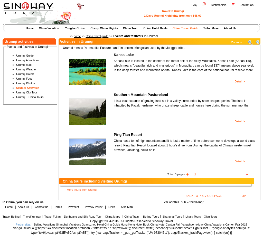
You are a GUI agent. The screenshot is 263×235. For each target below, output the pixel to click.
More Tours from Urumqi (82, 189)
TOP (243, 195)
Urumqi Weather (26, 69)
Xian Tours (211, 216)
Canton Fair (173, 224)
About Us (230, 28)
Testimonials (219, 4)
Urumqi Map (24, 64)
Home (30, 28)
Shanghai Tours (172, 216)
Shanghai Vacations (68, 224)
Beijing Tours (151, 216)
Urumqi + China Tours (29, 97)
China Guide (112, 224)
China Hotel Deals (156, 28)
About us (23, 206)
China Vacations (214, 224)
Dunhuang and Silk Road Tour (83, 216)
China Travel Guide (185, 28)
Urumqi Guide (25, 55)
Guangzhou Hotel (93, 224)
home (77, 36)
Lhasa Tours (193, 216)
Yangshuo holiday (192, 224)
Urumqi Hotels (25, 74)
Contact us (41, 206)
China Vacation (49, 28)
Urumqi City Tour (26, 92)
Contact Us (247, 4)
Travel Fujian (52, 216)
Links (111, 206)
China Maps (112, 216)
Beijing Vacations (44, 224)
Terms (58, 206)
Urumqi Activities (27, 87)
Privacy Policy (93, 206)
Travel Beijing (11, 216)
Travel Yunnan (32, 216)
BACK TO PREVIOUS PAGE (204, 195)
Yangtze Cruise (75, 28)
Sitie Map (127, 206)
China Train (130, 28)
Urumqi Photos (25, 83)
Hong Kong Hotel (131, 224)
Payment (73, 206)
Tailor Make (211, 28)
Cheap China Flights (104, 28)
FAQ (194, 4)
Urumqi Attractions (27, 60)
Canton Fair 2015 (236, 224)
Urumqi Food (24, 78)
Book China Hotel (154, 224)
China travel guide (97, 36)
